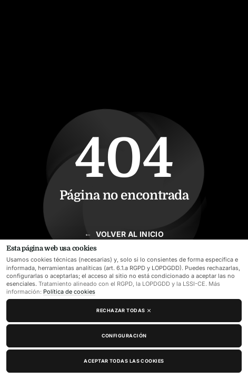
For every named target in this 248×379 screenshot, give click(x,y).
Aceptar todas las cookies (124, 361)
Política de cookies (69, 291)
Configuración (124, 335)
